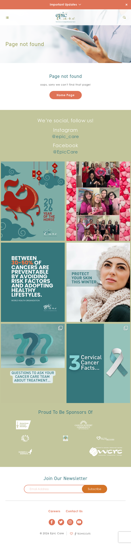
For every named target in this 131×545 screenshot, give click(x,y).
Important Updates (65, 4)
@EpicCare (65, 152)
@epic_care (65, 137)
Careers (54, 511)
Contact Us (74, 511)
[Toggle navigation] (7, 17)
